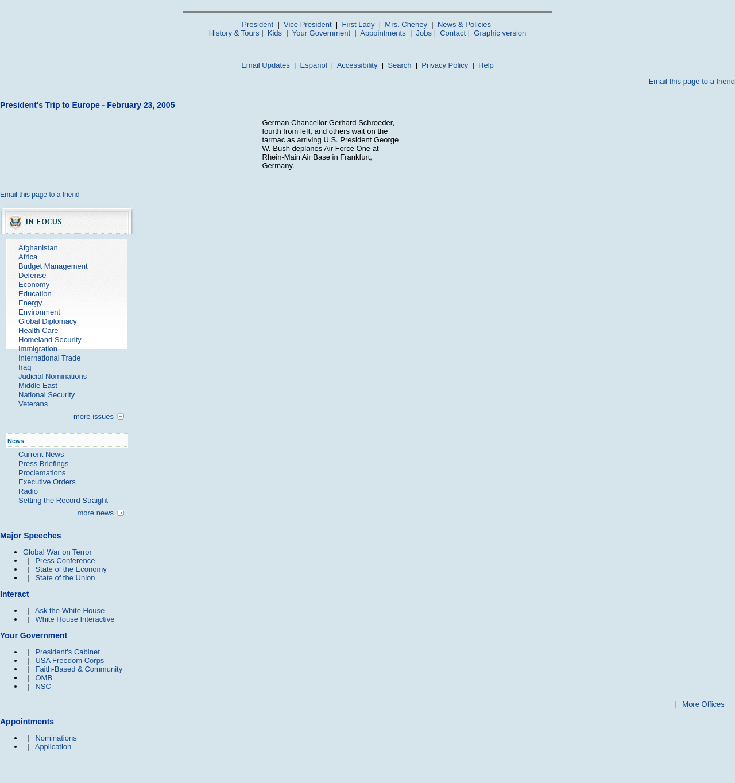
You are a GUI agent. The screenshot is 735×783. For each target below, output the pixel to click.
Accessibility (357, 65)
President (257, 24)
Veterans (33, 404)
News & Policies (464, 24)
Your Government (321, 33)
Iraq (24, 367)
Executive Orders (47, 482)
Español (313, 65)
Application (53, 746)
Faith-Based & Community (78, 669)
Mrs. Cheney (406, 24)
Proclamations (41, 472)
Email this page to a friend (692, 81)
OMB (43, 677)
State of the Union (65, 577)
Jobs (424, 33)
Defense (32, 275)
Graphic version (500, 33)
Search (399, 65)
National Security (46, 394)
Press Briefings (43, 463)
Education (35, 293)
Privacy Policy (444, 65)
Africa (27, 257)
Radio (28, 491)
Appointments (383, 33)
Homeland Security (50, 339)
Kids (275, 33)
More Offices (703, 704)
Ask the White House (70, 610)
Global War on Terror (57, 552)
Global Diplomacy (47, 321)
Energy (30, 303)
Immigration (37, 348)
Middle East (37, 385)
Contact (453, 33)
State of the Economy (70, 569)
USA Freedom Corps (69, 660)
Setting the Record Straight (63, 500)
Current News (41, 454)
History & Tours (234, 33)
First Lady (358, 24)
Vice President (308, 24)
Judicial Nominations (52, 376)
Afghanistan (38, 247)
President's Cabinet (67, 652)
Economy (33, 284)
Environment (39, 312)
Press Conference (65, 560)
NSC (43, 686)
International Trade (49, 358)
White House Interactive (74, 619)
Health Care (38, 330)
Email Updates (265, 65)
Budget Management (53, 266)
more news (95, 513)
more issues (94, 416)
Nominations (55, 738)
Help (486, 65)
